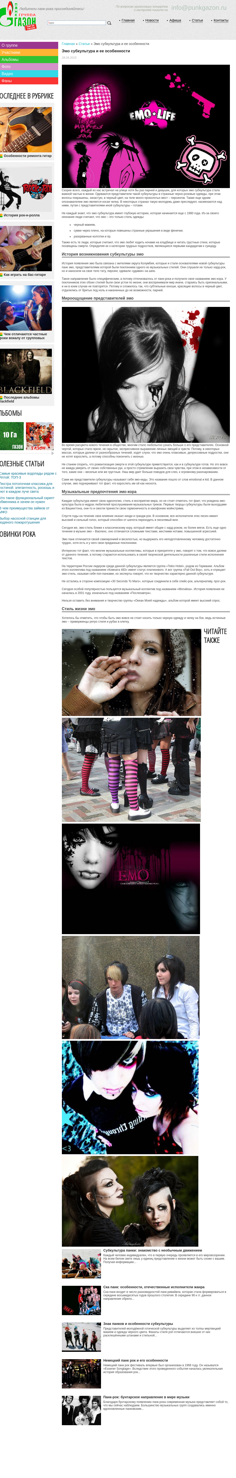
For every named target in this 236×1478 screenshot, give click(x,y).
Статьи (197, 20)
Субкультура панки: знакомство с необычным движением (152, 1250)
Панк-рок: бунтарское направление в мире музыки (146, 1397)
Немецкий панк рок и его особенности (135, 1360)
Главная (128, 20)
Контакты (221, 20)
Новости (152, 20)
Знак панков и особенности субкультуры (138, 1324)
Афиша (175, 20)
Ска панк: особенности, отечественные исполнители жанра (154, 1287)
